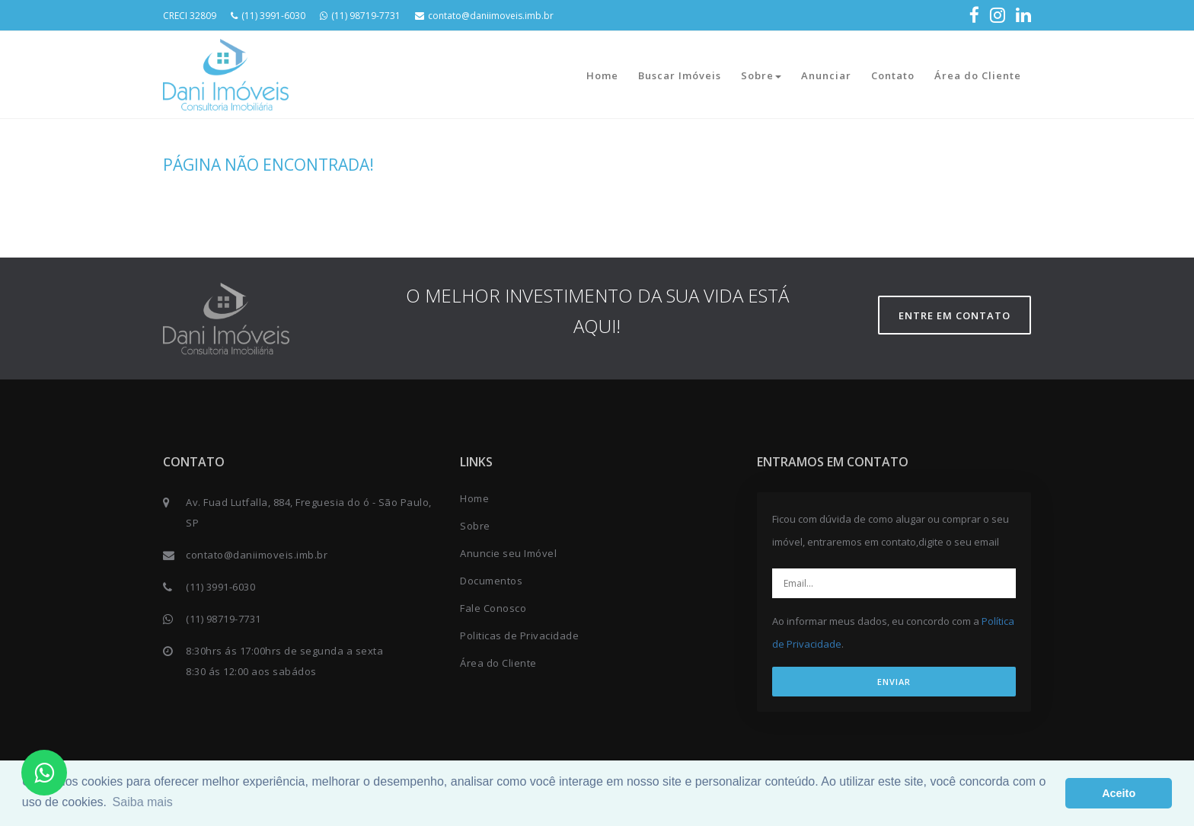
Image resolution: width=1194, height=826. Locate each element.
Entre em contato (954, 315)
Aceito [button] (1118, 793)
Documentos (491, 580)
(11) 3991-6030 (268, 15)
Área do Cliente (977, 75)
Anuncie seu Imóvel (508, 553)
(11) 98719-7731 (360, 15)
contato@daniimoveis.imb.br (484, 15)
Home (602, 75)
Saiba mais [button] (143, 802)
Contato (893, 75)
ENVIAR (894, 681)
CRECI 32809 (189, 15)
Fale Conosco (493, 608)
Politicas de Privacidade (519, 635)
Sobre (761, 75)
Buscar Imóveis (679, 75)
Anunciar (826, 75)
